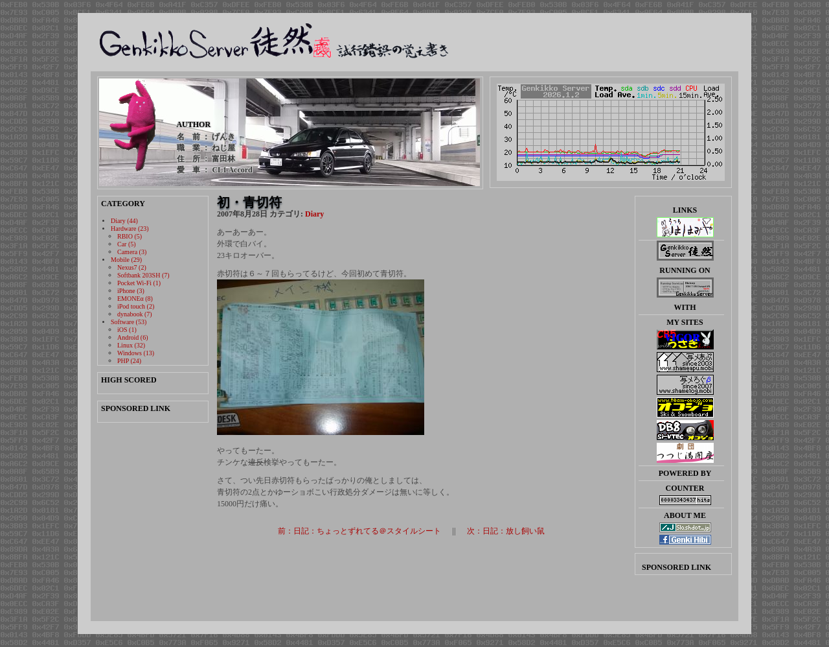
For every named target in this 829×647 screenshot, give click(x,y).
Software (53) (128, 321)
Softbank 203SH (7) (143, 275)
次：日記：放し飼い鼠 (506, 530)
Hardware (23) (130, 228)
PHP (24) (129, 360)
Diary (314, 213)
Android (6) (132, 337)
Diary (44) (124, 220)
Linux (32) (131, 345)
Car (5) (126, 244)
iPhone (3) (130, 290)
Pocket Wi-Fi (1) (139, 283)
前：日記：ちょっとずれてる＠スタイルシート (359, 530)
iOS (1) (127, 329)
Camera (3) (131, 251)
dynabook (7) (134, 314)
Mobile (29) (126, 259)
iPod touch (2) (135, 306)
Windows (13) (135, 353)
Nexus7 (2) (131, 267)
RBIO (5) (129, 236)
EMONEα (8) (135, 298)
